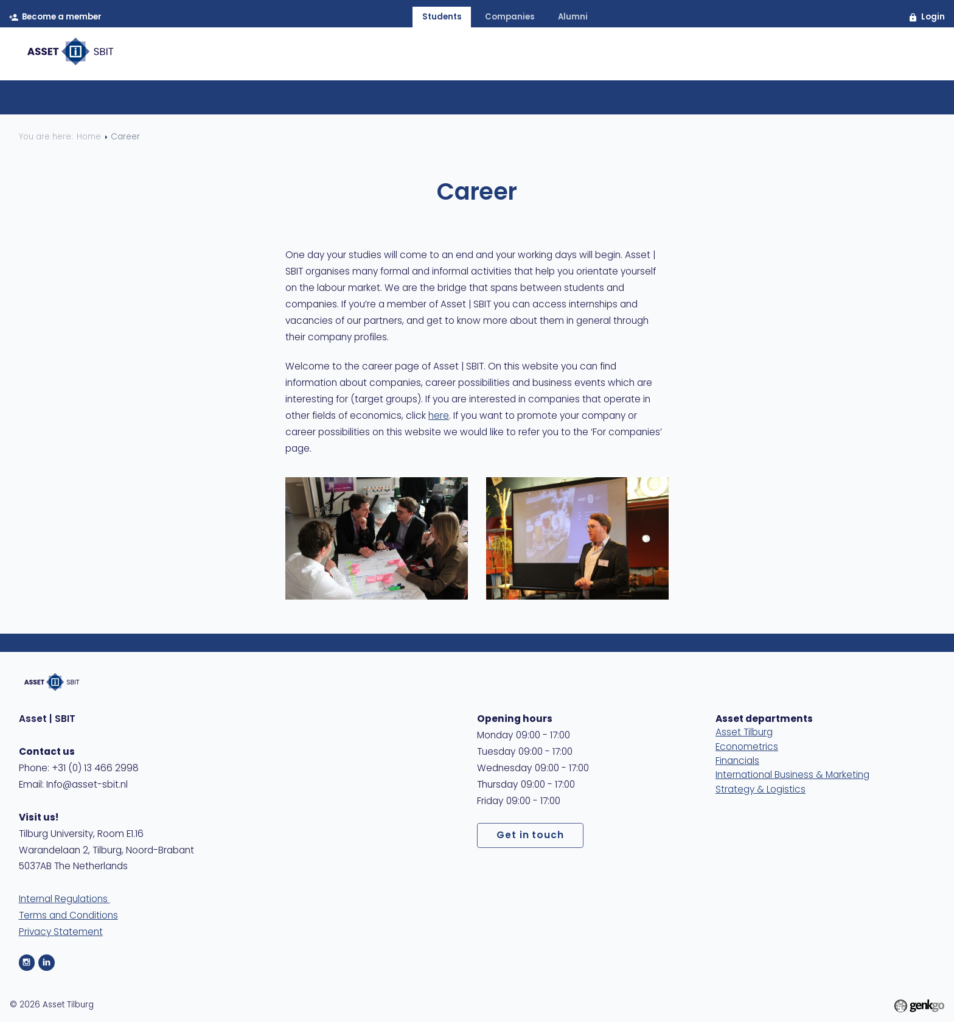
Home (397, 56)
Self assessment (533, 100)
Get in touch (530, 836)
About (453, 56)
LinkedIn (46, 962)
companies (510, 17)
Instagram (27, 962)
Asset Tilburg (744, 733)
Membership (527, 56)
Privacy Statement (61, 932)
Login (933, 17)
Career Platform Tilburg (331, 100)
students (442, 17)
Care (771, 56)
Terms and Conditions (68, 916)
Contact (831, 56)
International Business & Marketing (792, 775)
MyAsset (900, 56)
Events (602, 56)
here (438, 416)
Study (720, 56)
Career (662, 56)
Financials (737, 761)
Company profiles (636, 100)
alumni (573, 17)
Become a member (62, 17)
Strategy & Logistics (761, 790)
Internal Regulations (64, 900)
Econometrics (747, 747)
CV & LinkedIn (441, 100)
